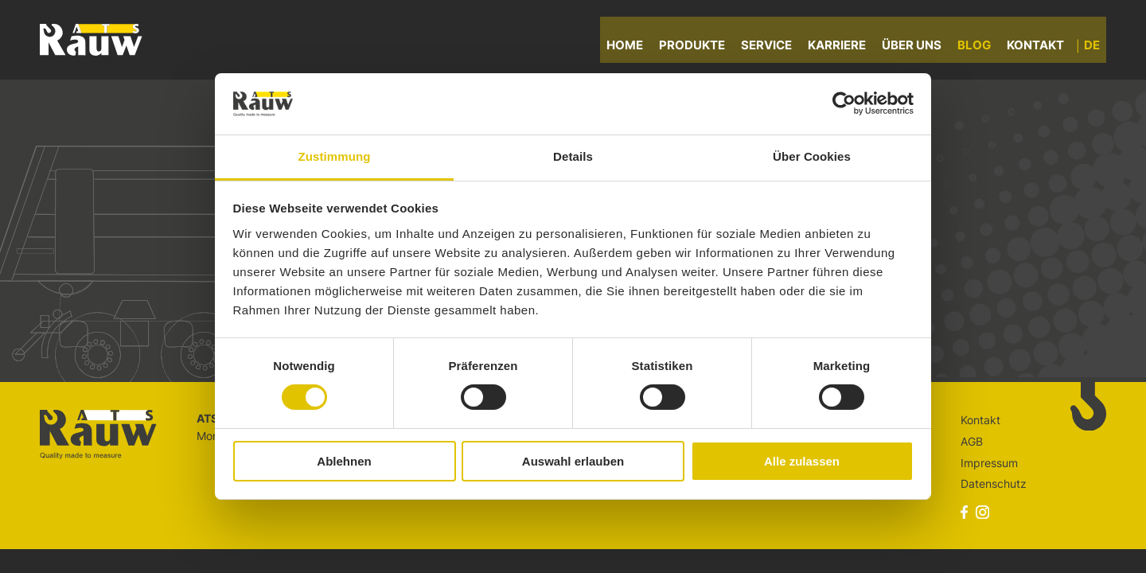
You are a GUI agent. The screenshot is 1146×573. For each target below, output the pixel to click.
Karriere (843, 47)
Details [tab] (573, 156)
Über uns (918, 47)
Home (631, 47)
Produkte (698, 47)
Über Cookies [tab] (812, 156)
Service (772, 47)
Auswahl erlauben (573, 461)
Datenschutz (994, 483)
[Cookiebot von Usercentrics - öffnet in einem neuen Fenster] (844, 103)
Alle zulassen (802, 461)
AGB (972, 441)
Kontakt (1041, 47)
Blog (980, 47)
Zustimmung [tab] (334, 156)
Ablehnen (344, 461)
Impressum (989, 463)
